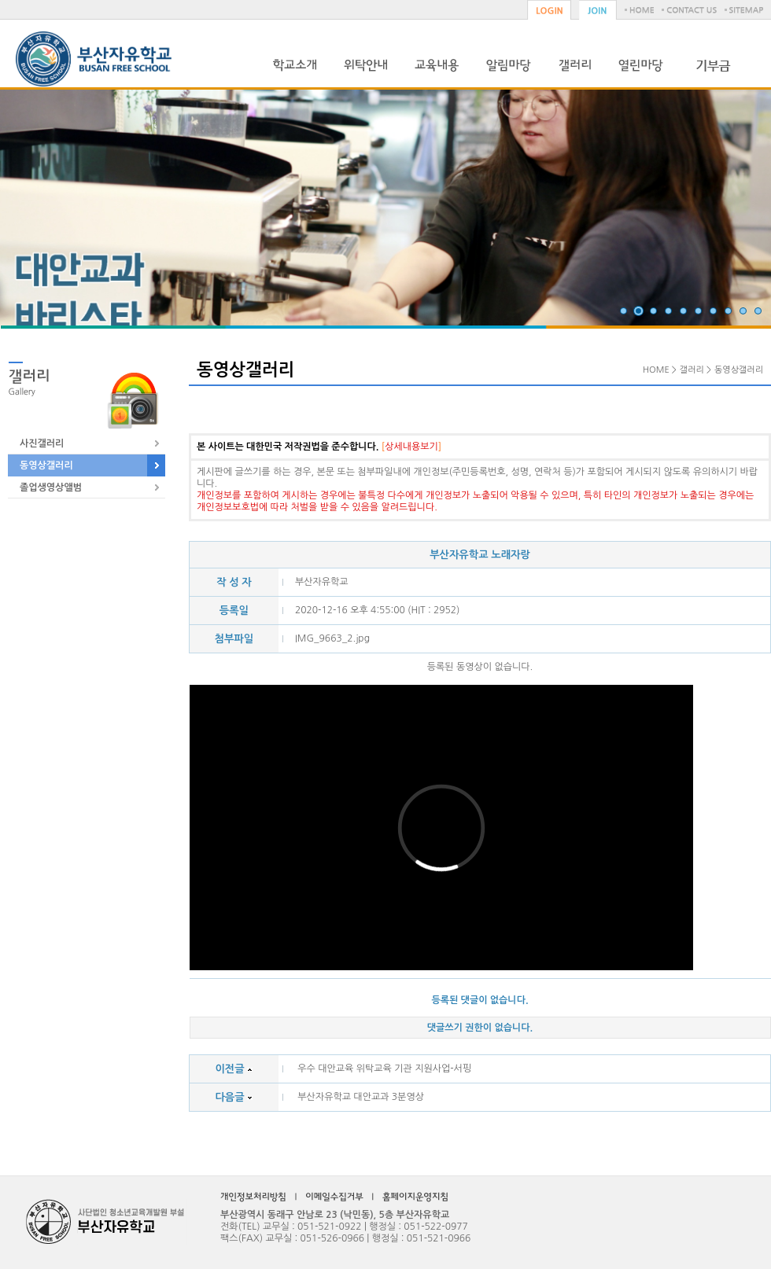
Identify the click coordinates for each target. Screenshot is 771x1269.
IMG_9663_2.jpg (332, 638)
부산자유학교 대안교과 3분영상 (360, 1097)
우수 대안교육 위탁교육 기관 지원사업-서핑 (384, 1068)
